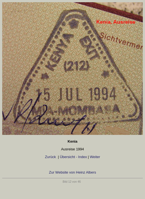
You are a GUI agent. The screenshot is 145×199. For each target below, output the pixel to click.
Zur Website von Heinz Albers (72, 172)
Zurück (51, 157)
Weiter (95, 157)
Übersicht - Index (73, 157)
